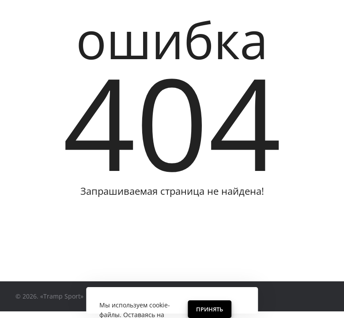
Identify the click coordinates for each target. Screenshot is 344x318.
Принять (209, 309)
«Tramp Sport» (61, 296)
